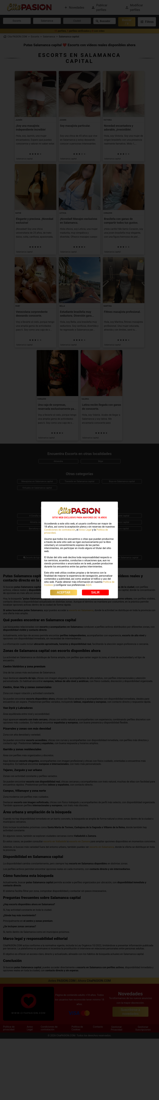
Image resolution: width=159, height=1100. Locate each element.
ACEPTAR (63, 592)
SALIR (95, 592)
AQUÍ (88, 585)
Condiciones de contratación (59, 529)
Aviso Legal (85, 529)
